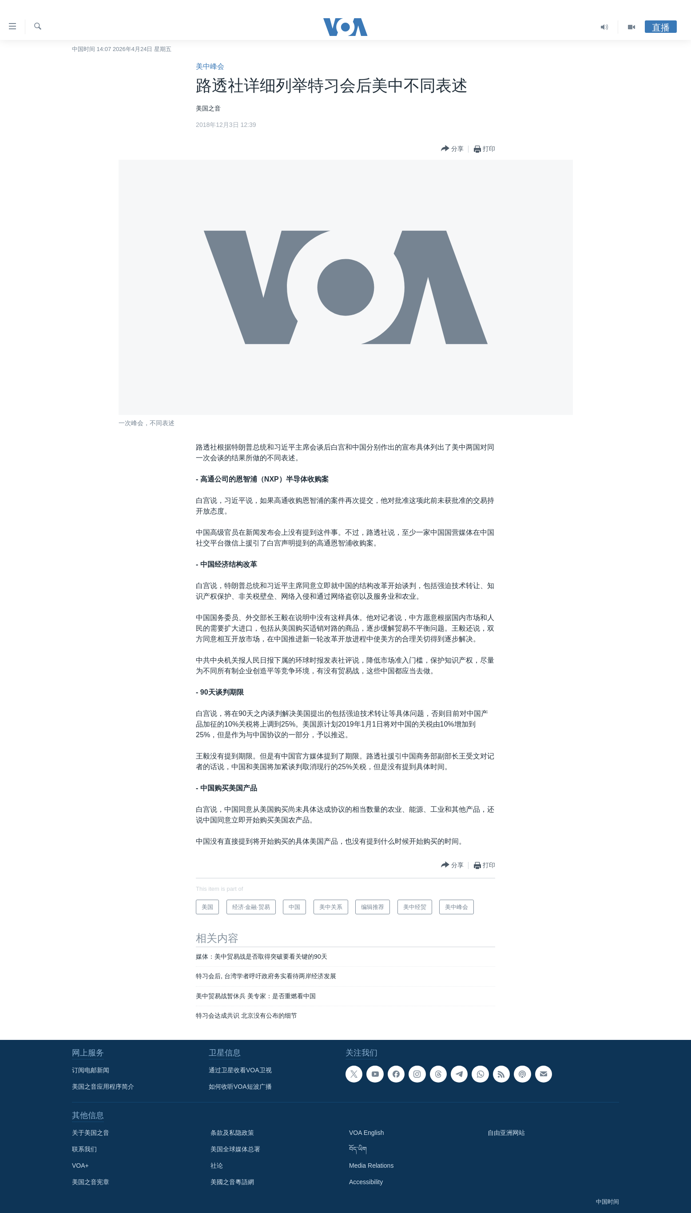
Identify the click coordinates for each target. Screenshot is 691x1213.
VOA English (366, 1132)
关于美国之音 (90, 1132)
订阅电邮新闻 (90, 1070)
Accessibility (366, 1181)
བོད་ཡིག (358, 1149)
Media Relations (371, 1165)
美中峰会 (210, 66)
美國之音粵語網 (232, 1181)
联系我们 (84, 1149)
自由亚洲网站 (506, 1132)
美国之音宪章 (90, 1181)
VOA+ (80, 1165)
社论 (216, 1165)
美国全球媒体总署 (235, 1149)
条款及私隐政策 (232, 1132)
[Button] (452, 148)
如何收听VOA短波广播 (240, 1086)
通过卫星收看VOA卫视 (240, 1070)
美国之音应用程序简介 (103, 1086)
